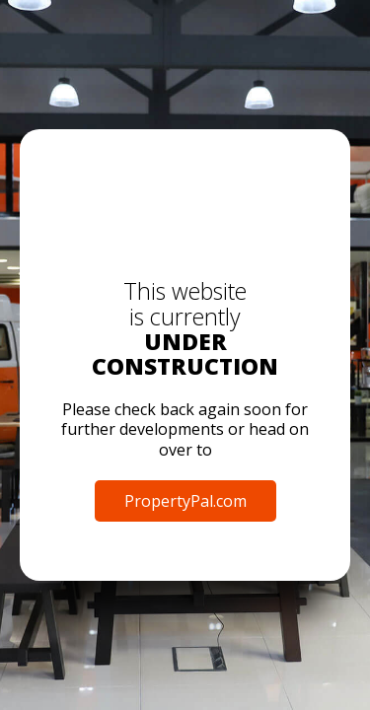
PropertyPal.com (185, 501)
